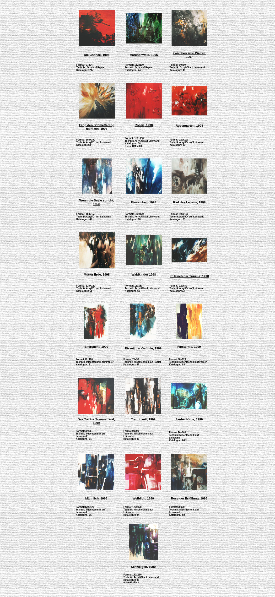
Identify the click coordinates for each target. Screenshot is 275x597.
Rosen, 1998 (144, 125)
